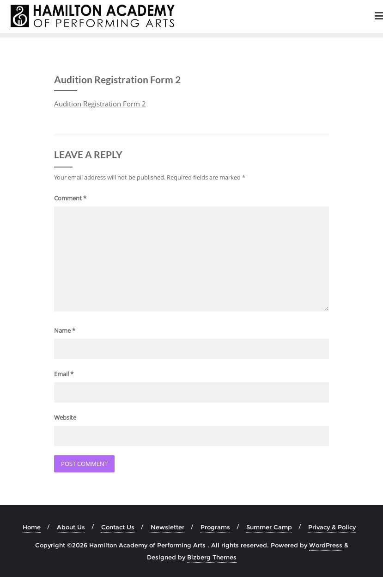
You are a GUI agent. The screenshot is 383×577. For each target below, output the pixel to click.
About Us (71, 527)
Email (63, 374)
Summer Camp (269, 527)
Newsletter (167, 527)
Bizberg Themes (212, 557)
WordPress (325, 545)
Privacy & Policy (332, 527)
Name (64, 330)
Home (32, 527)
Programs (215, 527)
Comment (70, 198)
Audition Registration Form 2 (100, 103)
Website (65, 417)
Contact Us (117, 527)
